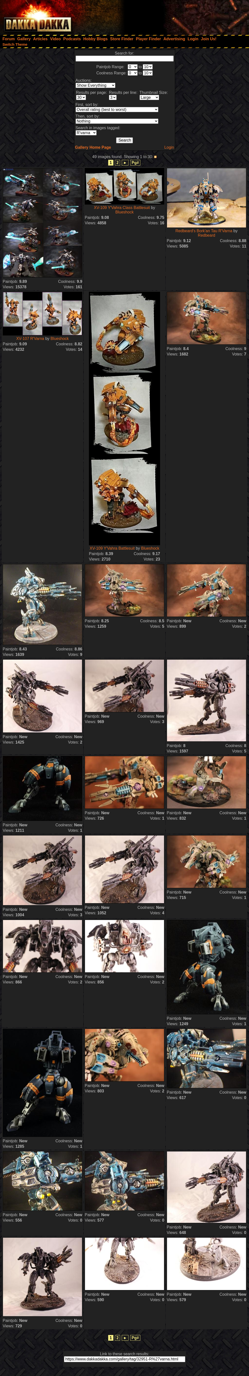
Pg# (135, 163)
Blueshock (124, 212)
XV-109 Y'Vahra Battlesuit (112, 548)
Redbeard (206, 235)
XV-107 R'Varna (30, 338)
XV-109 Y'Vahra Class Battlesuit (122, 208)
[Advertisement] (182, 16)
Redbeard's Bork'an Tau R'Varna (203, 231)
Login (169, 147)
